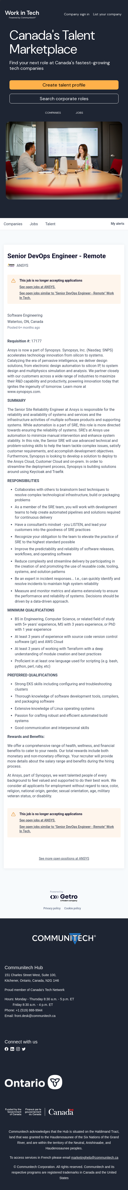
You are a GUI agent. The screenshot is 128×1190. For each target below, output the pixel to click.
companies (13, 224)
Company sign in (76, 14)
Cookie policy (72, 908)
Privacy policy (52, 908)
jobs (34, 224)
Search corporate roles (64, 99)
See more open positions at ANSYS (64, 858)
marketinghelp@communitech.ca (94, 1157)
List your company (107, 14)
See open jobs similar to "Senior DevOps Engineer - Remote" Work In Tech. (66, 295)
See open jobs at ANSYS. (37, 287)
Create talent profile (64, 85)
